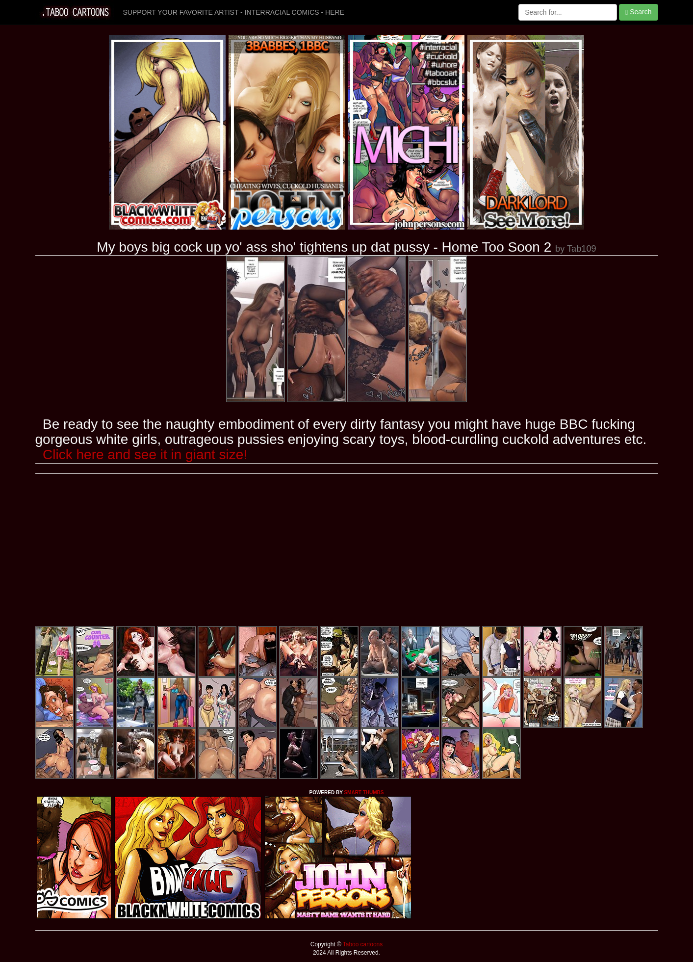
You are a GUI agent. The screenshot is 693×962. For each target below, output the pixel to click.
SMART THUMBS (364, 792)
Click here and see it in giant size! (145, 454)
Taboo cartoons (362, 944)
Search (638, 12)
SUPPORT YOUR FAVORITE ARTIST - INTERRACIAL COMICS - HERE (233, 12)
